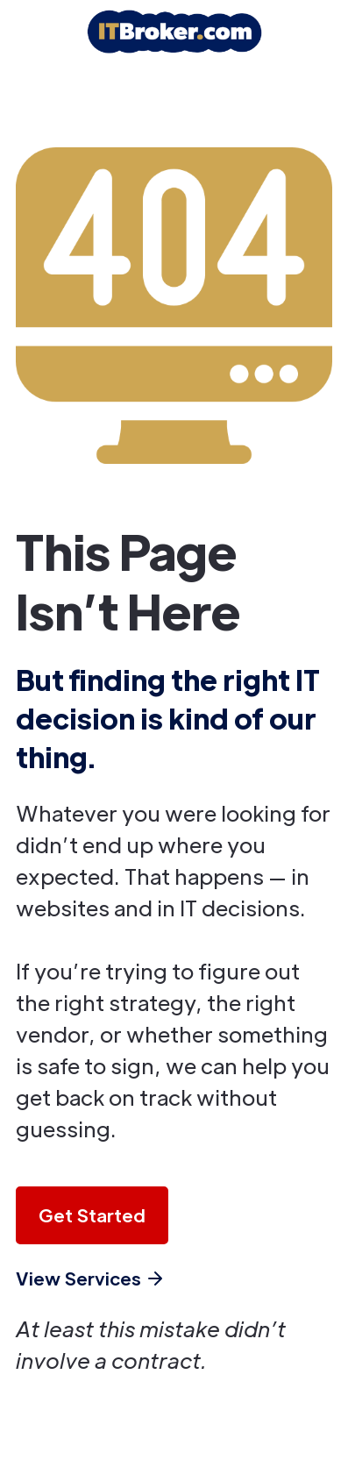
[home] (174, 31)
